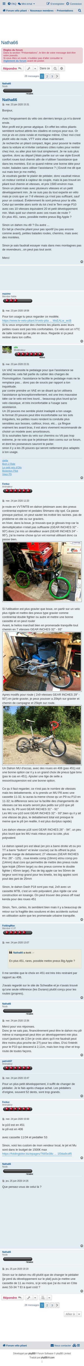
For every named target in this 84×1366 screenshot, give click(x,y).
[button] (57, 76)
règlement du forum (14, 60)
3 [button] (52, 76)
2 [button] (47, 76)
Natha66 (9, 42)
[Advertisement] (42, 26)
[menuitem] (11, 4)
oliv (16, 347)
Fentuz (5, 484)
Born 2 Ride (8, 463)
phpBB (31, 1353)
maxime (6, 294)
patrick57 (7, 1061)
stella (5, 460)
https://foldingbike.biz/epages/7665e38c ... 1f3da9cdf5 (37, 1153)
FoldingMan (8, 925)
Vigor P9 (7, 474)
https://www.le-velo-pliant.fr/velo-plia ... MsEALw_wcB (36, 320)
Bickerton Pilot (10, 470)
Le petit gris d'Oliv (12, 467)
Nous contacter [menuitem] (60, 1345)
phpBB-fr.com (48, 1357)
